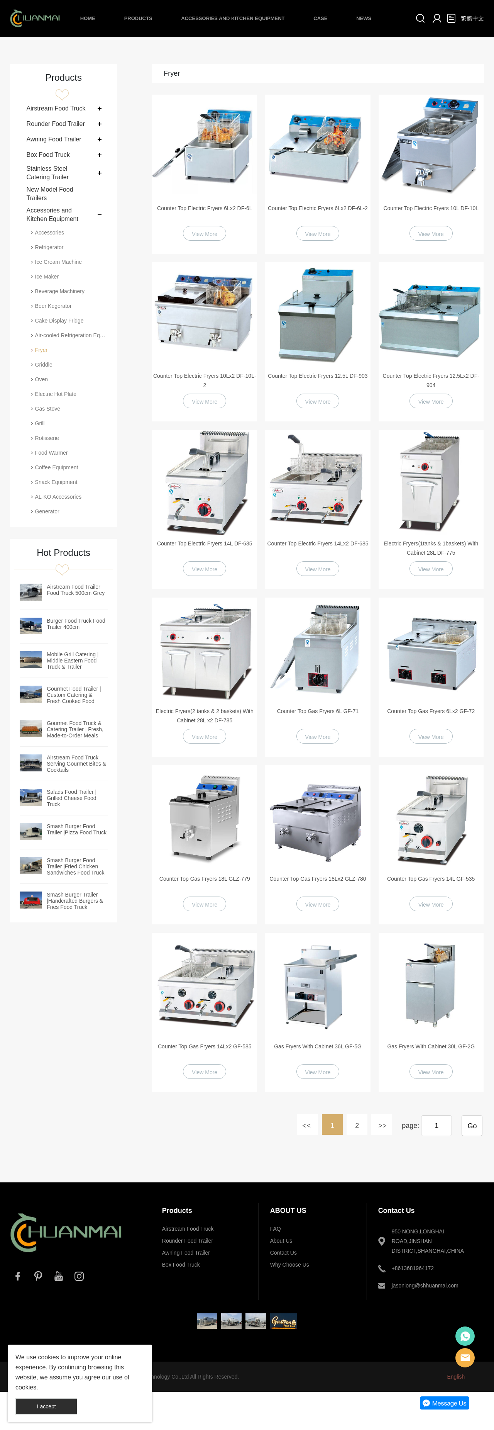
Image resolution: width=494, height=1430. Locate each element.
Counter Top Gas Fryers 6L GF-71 (318, 711)
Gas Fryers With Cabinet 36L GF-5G (318, 1046)
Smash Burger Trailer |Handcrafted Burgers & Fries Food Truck (75, 901)
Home (87, 18)
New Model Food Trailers (50, 193)
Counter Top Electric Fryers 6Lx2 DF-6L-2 (318, 208)
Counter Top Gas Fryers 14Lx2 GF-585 (205, 1046)
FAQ (275, 1229)
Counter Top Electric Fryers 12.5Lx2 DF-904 (431, 380)
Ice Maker (47, 276)
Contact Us (283, 1253)
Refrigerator (49, 247)
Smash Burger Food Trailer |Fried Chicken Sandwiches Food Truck (75, 866)
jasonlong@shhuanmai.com (425, 1285)
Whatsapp (465, 1336)
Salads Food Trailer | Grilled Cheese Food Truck (71, 798)
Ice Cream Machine (58, 262)
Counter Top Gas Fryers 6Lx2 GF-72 (431, 711)
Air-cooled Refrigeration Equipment (71, 335)
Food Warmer (51, 453)
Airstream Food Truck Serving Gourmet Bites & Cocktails (76, 763)
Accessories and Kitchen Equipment (232, 18)
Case (320, 18)
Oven (41, 379)
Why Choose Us (289, 1265)
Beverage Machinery (60, 291)
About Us (281, 1241)
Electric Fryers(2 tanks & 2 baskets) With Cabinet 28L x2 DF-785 (205, 715)
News (363, 18)
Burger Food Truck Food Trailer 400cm (76, 624)
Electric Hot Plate (55, 394)
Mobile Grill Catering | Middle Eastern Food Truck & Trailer (72, 660)
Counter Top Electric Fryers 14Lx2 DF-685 (318, 543)
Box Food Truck (48, 154)
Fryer (41, 350)
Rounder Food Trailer (56, 124)
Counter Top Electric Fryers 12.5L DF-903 (317, 376)
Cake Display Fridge (59, 321)
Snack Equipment (56, 482)
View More (204, 234)
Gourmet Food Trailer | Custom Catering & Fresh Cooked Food (74, 695)
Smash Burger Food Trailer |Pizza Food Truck (77, 829)
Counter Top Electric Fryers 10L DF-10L (431, 208)
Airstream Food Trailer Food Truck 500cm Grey (76, 590)
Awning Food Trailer (54, 139)
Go (472, 1126)
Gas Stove (47, 409)
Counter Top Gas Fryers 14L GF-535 (431, 879)
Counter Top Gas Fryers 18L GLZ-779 (204, 879)
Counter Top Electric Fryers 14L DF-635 (204, 543)
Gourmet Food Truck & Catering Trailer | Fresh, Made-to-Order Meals (75, 729)
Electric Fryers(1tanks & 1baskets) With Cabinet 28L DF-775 (431, 548)
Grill (40, 423)
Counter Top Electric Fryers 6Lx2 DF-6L (204, 208)
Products (138, 18)
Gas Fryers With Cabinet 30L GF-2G (431, 1046)
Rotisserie (47, 438)
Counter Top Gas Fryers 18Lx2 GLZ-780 (317, 879)
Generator (47, 511)
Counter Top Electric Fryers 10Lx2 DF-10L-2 (204, 380)
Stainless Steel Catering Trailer (48, 172)
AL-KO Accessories (58, 497)
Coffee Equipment (56, 467)
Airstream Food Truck (56, 108)
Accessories (49, 232)
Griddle (43, 365)
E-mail (465, 1357)
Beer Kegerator (53, 306)
